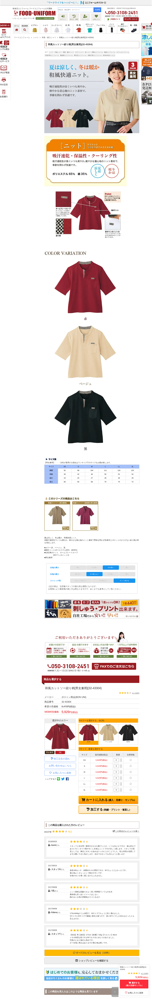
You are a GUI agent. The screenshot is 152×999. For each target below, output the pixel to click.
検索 (97, 10)
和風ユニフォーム (97, 52)
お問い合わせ (131, 19)
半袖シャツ (58, 52)
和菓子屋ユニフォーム (95, 55)
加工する (110, 809)
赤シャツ (87, 52)
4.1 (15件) (135, 693)
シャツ (51, 52)
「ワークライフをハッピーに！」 (62, 3)
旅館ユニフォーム (109, 52)
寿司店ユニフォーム (80, 55)
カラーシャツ (79, 52)
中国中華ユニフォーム (52, 55)
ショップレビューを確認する (91, 960)
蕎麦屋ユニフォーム (66, 55)
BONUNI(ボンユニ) (109, 55)
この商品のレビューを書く (126, 831)
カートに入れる (110, 799)
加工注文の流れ (62, 758)
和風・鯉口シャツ (68, 52)
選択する (134, 984)
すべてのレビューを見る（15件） (91, 953)
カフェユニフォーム (123, 52)
